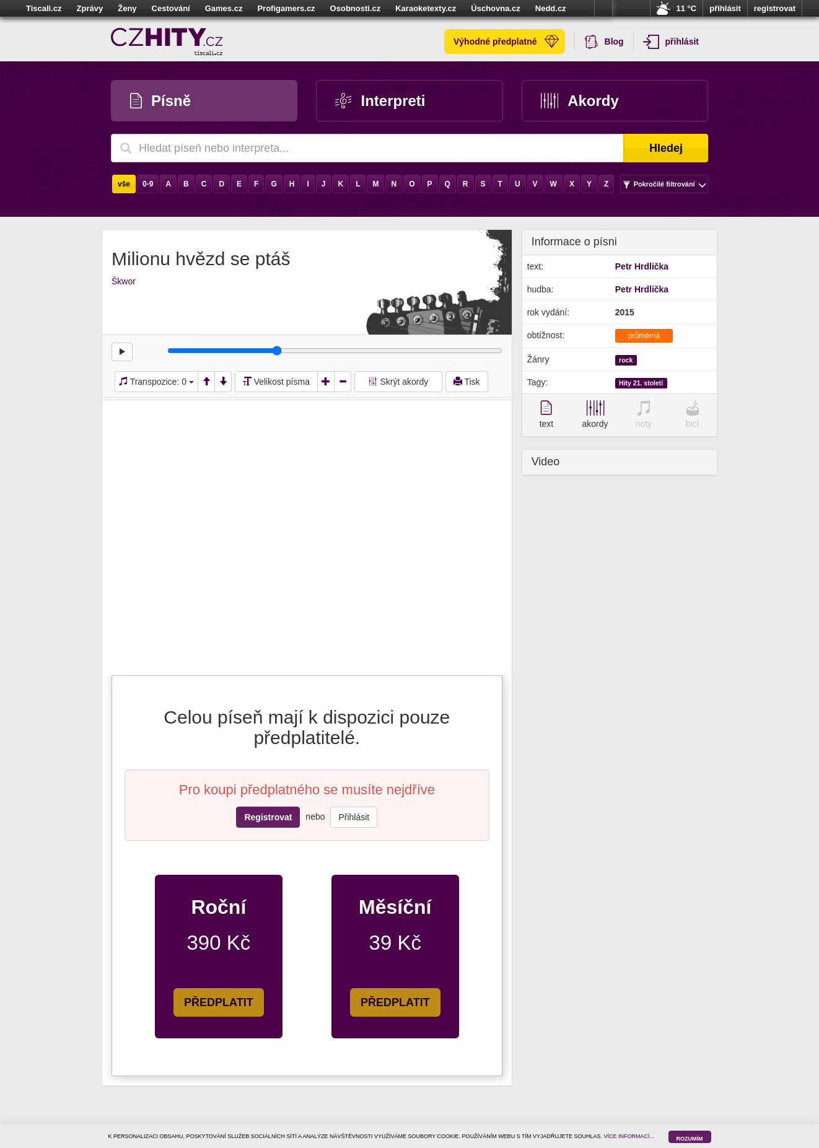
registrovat (774, 8)
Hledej (666, 148)
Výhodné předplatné (506, 41)
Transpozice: (156, 382)
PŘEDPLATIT (218, 1002)
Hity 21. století (641, 383)
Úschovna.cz (495, 8)
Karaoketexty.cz (425, 8)
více (603, 8)
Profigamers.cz (286, 8)
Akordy (580, 100)
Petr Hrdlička (641, 266)
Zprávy (90, 8)
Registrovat (268, 817)
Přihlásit (353, 817)
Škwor (124, 281)
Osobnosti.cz (355, 8)
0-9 (147, 184)
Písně (160, 100)
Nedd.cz (550, 8)
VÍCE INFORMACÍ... (629, 1136)
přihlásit (725, 8)
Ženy (127, 8)
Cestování (171, 8)
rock (626, 360)
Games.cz (224, 8)
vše (124, 184)
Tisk (466, 382)
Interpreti (380, 100)
